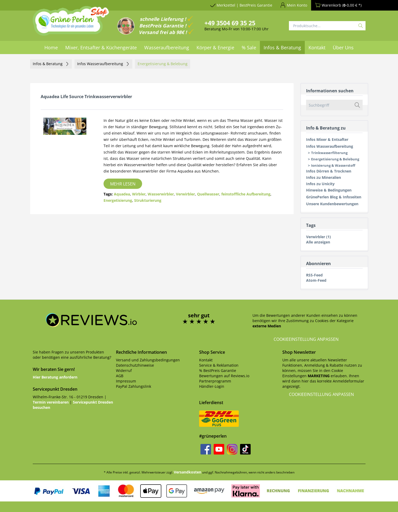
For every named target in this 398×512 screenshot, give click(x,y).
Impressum (126, 381)
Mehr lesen (122, 184)
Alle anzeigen (318, 242)
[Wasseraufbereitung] (167, 47)
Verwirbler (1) (318, 236)
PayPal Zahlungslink (133, 386)
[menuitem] (241, 6)
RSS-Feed (314, 274)
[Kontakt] (317, 47)
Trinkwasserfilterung (329, 152)
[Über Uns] (343, 47)
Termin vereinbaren (51, 402)
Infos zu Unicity (320, 183)
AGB (119, 375)
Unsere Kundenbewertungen (332, 203)
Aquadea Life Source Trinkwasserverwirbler (86, 96)
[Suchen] (361, 25)
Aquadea (122, 194)
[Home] (51, 47)
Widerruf (124, 370)
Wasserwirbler (161, 194)
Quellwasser (208, 194)
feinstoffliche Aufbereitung (245, 194)
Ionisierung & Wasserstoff (333, 165)
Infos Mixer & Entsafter (327, 139)
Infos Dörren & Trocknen (328, 171)
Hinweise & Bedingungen (329, 190)
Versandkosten (187, 472)
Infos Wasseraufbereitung (329, 146)
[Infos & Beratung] (282, 47)
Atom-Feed (316, 280)
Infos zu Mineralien (323, 177)
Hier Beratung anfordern (55, 377)
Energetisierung (118, 200)
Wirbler (139, 194)
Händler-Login (211, 386)
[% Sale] (249, 47)
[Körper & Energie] (215, 47)
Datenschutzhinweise (135, 365)
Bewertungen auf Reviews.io (224, 375)
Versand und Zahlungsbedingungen (148, 359)
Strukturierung (147, 200)
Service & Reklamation (218, 365)
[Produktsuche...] (327, 25)
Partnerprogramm (215, 381)
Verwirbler (185, 194)
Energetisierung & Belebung (335, 159)
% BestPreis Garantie (217, 370)
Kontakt (206, 359)
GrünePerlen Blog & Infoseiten (333, 196)
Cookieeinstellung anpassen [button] (306, 339)
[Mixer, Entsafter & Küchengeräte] (101, 47)
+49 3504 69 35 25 (229, 23)
